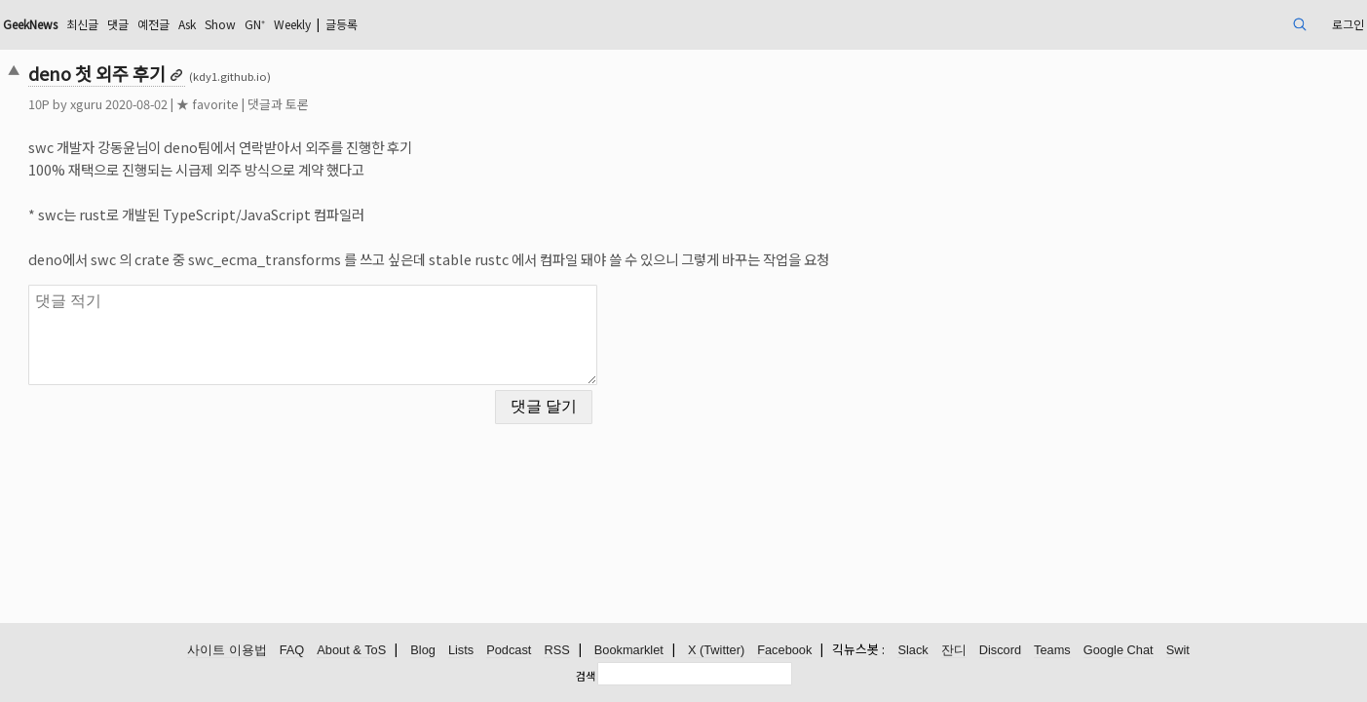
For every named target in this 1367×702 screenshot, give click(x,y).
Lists (461, 651)
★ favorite (339, 104)
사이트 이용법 (227, 651)
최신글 (237, 24)
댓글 (277, 24)
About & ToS (351, 651)
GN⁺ (436, 24)
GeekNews (174, 24)
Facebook (784, 651)
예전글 (318, 24)
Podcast (508, 651)
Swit (1178, 651)
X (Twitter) (716, 651)
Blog (423, 651)
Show (396, 24)
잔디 (954, 651)
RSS (556, 651)
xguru (218, 104)
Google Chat (1118, 651)
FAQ (292, 651)
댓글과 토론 (409, 104)
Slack (912, 651)
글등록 (542, 24)
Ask (357, 24)
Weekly (482, 24)
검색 (585, 675)
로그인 (1209, 24)
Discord (1000, 651)
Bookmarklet (629, 651)
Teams (1052, 651)
